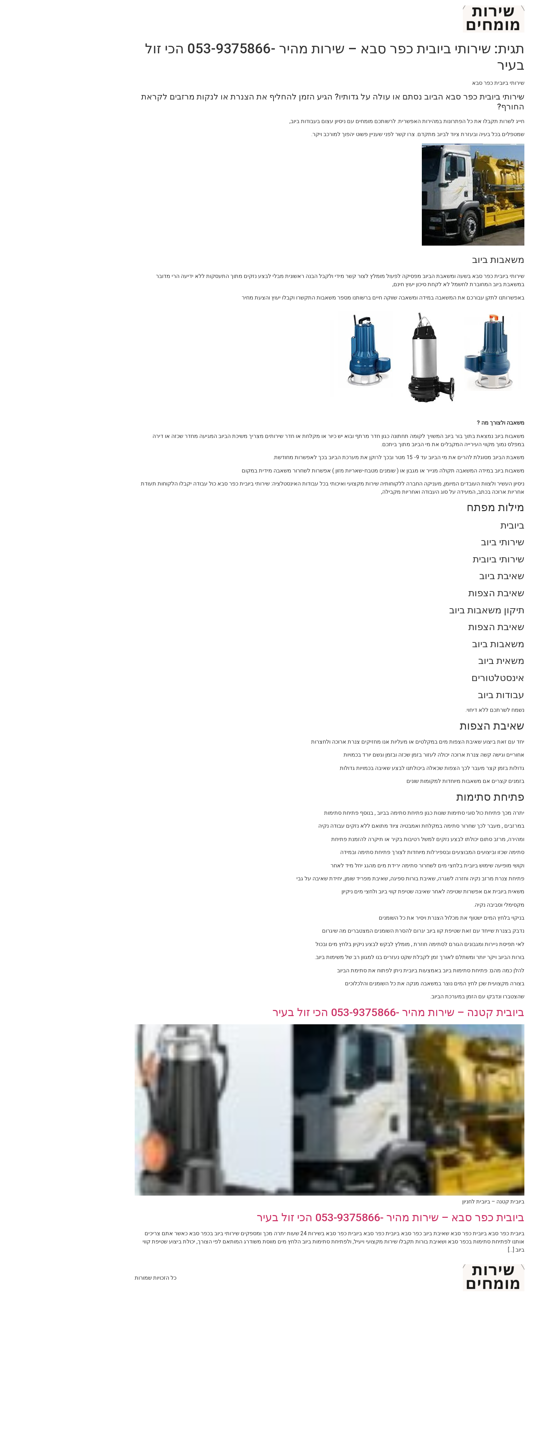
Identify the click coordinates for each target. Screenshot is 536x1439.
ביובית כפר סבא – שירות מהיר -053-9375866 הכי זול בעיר (329, 1217)
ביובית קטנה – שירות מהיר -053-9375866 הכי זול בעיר (337, 1012)
